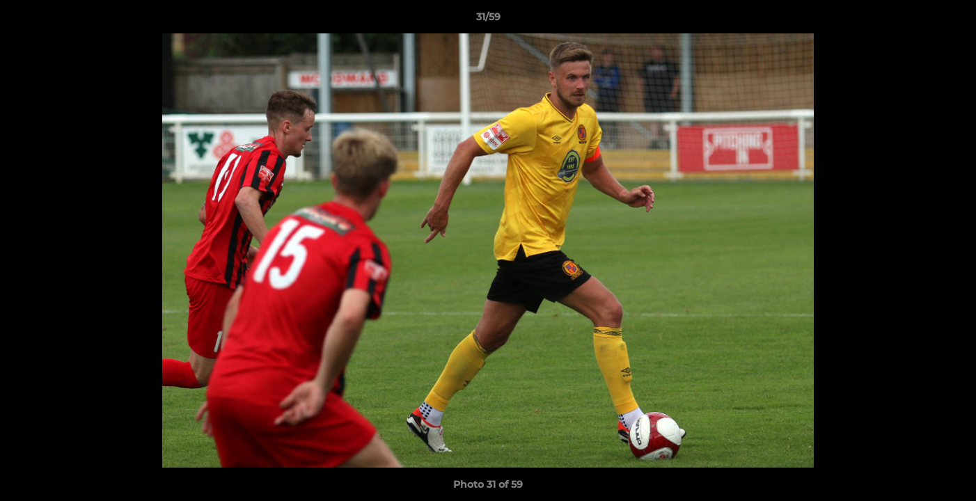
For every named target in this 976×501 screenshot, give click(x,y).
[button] (951, 20)
